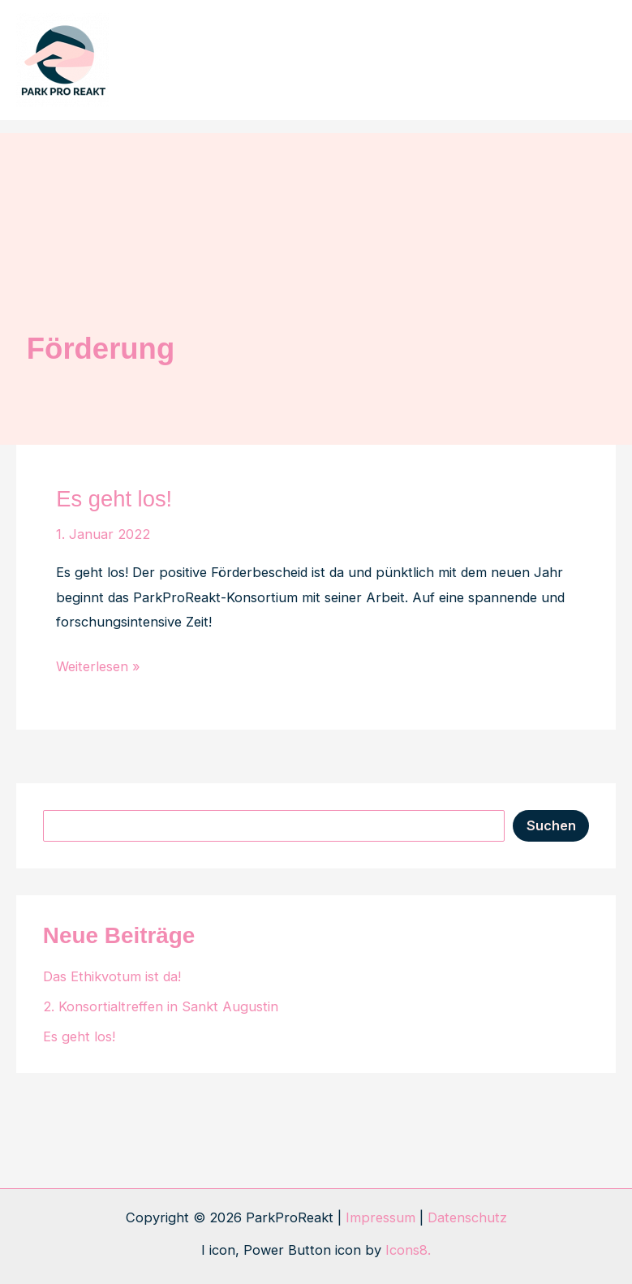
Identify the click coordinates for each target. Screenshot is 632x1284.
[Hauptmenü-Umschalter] (589, 60)
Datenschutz (467, 1217)
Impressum (380, 1217)
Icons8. (408, 1250)
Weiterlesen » (98, 666)
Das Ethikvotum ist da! (112, 976)
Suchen (551, 825)
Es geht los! (114, 498)
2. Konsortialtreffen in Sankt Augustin (160, 1006)
